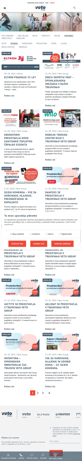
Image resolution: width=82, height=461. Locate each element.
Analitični (36, 234)
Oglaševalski (66, 234)
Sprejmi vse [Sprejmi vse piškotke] (17, 244)
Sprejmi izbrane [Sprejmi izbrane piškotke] (62, 244)
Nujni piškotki (18, 234)
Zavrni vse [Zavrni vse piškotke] (38, 244)
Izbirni (50, 234)
